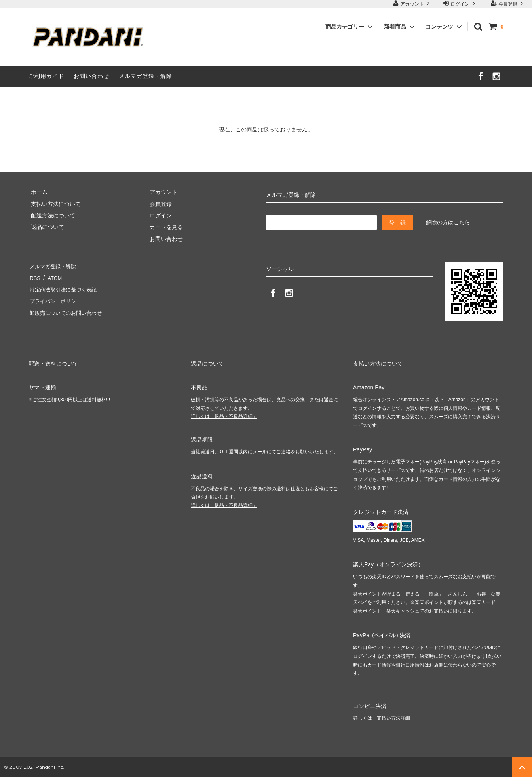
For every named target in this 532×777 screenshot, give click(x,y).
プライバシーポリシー (56, 301)
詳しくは (224, 416)
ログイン (460, 3)
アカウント (412, 3)
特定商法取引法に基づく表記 (64, 289)
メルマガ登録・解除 (145, 76)
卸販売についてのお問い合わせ (67, 313)
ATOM (52, 277)
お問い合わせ (91, 76)
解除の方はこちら (448, 222)
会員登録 (508, 3)
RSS (34, 277)
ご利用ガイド (46, 76)
